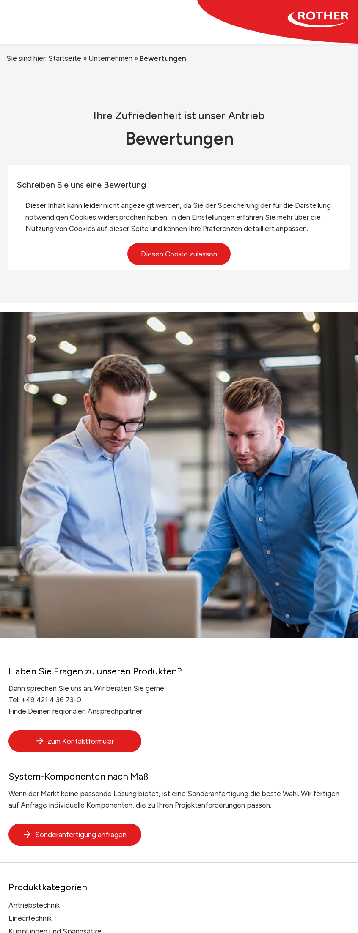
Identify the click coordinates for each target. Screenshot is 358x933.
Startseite (64, 58)
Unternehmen (110, 58)
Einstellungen (213, 217)
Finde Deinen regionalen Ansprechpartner (75, 711)
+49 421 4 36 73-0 (51, 700)
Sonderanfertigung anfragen (74, 834)
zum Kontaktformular (75, 741)
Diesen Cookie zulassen (179, 254)
